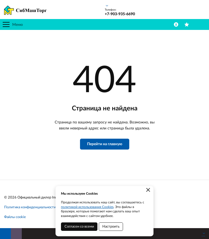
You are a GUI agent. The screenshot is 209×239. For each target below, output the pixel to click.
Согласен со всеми (79, 226)
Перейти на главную (104, 144)
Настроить (110, 226)
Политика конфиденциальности (30, 207)
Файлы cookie (15, 217)
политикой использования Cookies (87, 207)
